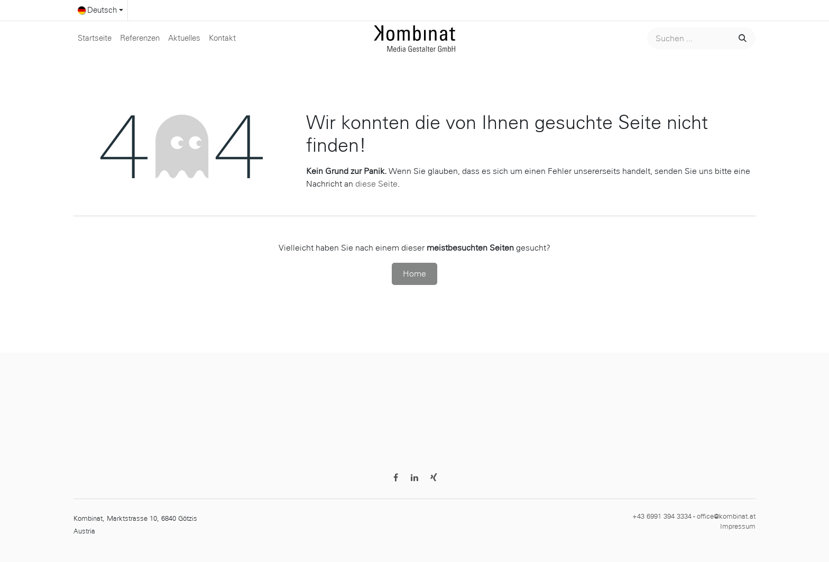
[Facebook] (395, 477)
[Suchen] (741, 38)
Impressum (738, 526)
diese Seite (376, 183)
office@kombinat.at (726, 516)
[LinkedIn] (414, 477)
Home (414, 273)
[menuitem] (94, 38)
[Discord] (433, 477)
